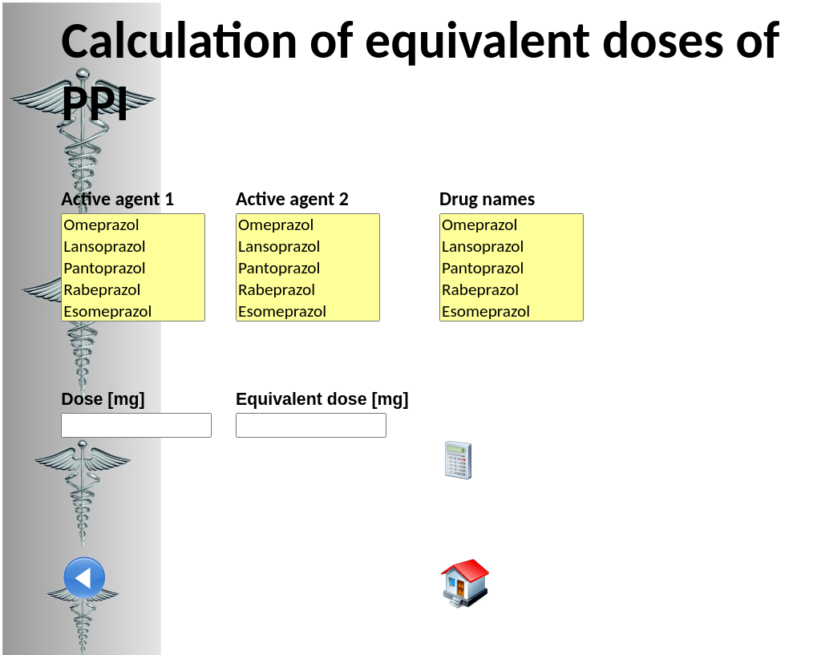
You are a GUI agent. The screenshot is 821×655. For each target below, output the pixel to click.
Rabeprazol (133, 290)
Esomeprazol (133, 311)
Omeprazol (133, 225)
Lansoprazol (133, 246)
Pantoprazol (133, 268)
